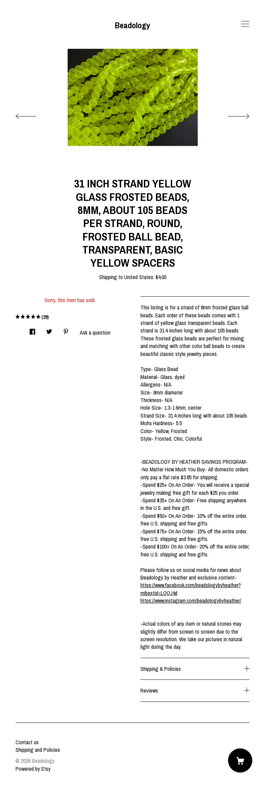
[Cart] (240, 760)
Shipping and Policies (38, 750)
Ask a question (95, 332)
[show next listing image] (232, 114)
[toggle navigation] (245, 24)
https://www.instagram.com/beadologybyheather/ (190, 600)
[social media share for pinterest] (66, 329)
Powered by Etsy (33, 768)
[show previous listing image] (33, 114)
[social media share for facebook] (32, 329)
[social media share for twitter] (49, 329)
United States (138, 277)
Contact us (27, 742)
